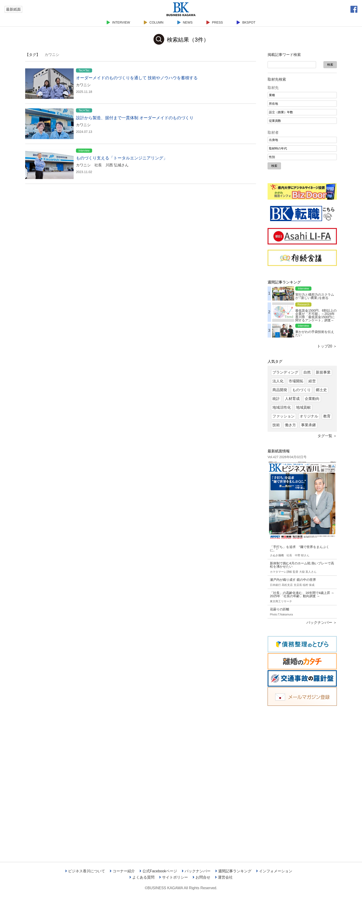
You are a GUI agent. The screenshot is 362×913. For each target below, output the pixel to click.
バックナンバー (196, 871)
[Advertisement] (302, 780)
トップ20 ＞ (327, 346)
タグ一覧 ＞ (327, 436)
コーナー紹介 (122, 871)
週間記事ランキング (233, 871)
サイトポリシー (173, 877)
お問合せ (201, 877)
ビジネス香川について (85, 871)
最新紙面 (13, 9)
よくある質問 (141, 877)
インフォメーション (274, 871)
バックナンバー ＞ (321, 622)
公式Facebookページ (158, 871)
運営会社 (224, 877)
